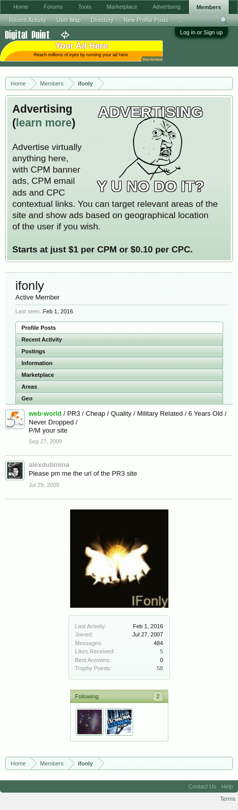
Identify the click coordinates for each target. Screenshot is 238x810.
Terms (227, 799)
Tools (85, 7)
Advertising (166, 7)
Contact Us (202, 786)
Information (37, 363)
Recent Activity (41, 339)
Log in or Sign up (201, 32)
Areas (29, 386)
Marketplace (37, 375)
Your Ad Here (152, 59)
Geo (26, 398)
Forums (53, 7)
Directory (102, 20)
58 (160, 668)
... (181, 20)
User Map (68, 20)
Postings (33, 351)
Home (20, 7)
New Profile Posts (146, 20)
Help (227, 786)
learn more (44, 123)
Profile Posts (38, 328)
